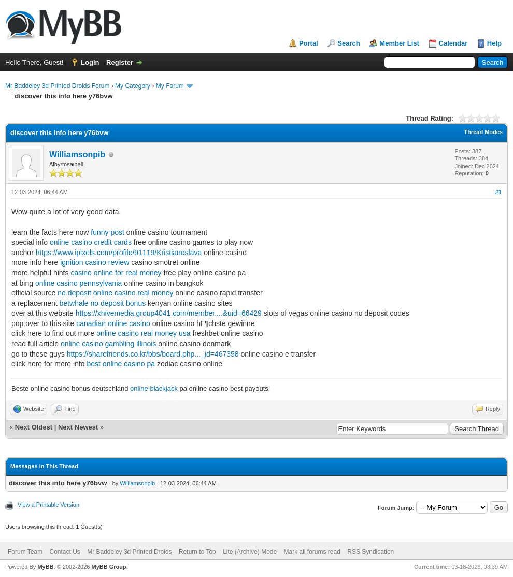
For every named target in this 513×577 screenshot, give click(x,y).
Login (90, 62)
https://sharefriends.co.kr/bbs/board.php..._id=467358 (153, 354)
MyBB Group (108, 567)
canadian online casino (113, 323)
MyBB (45, 567)
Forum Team (25, 551)
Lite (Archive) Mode (250, 551)
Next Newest (78, 427)
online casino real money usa (143, 333)
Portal (308, 43)
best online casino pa (121, 364)
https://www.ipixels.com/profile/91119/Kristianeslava (119, 252)
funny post (107, 232)
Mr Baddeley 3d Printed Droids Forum (57, 86)
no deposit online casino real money (115, 293)
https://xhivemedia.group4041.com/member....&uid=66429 (169, 313)
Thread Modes (483, 132)
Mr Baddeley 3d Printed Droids (129, 551)
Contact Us (64, 551)
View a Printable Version (48, 504)
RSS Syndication (370, 551)
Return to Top (197, 551)
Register (119, 62)
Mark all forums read (312, 551)
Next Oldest (33, 427)
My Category (132, 86)
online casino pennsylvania (78, 283)
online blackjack (154, 388)
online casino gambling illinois (108, 343)
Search (348, 43)
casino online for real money (115, 273)
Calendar (453, 43)
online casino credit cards (91, 242)
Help (494, 43)
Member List (399, 43)
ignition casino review (94, 262)
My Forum (170, 86)
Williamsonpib (77, 154)
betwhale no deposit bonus (103, 303)
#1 (498, 192)
